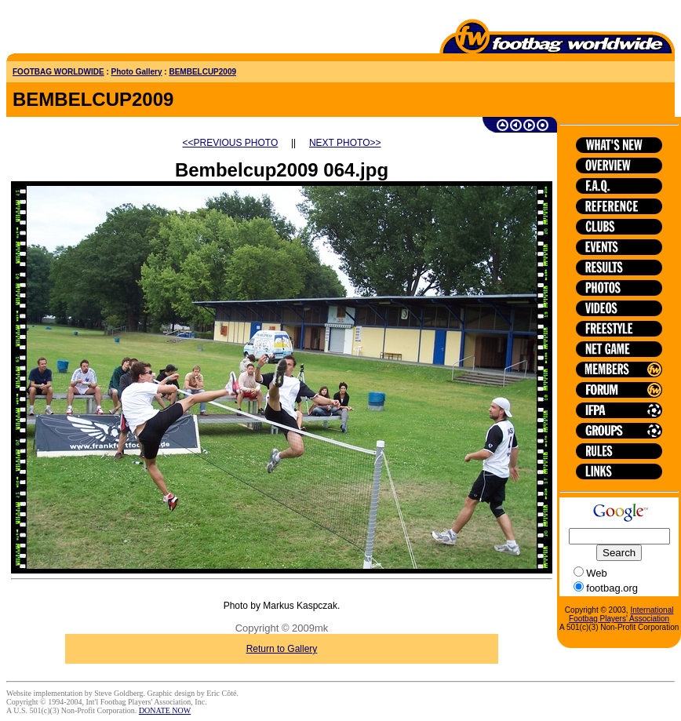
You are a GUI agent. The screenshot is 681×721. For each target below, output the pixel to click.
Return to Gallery (282, 648)
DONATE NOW (165, 710)
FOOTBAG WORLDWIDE (58, 71)
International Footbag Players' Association (621, 614)
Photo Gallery (136, 71)
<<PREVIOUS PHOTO (231, 142)
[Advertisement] (98, 29)
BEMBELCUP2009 (202, 71)
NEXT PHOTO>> (345, 142)
